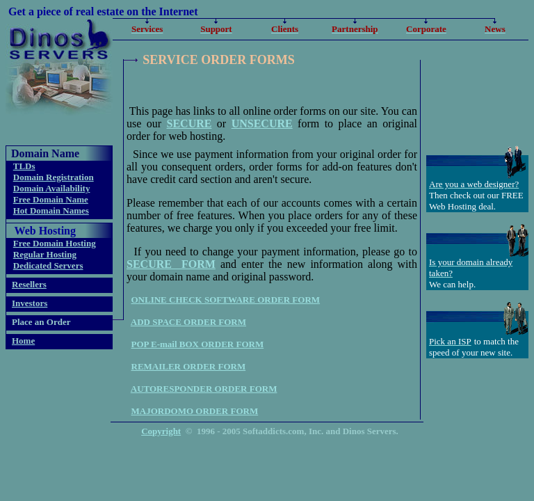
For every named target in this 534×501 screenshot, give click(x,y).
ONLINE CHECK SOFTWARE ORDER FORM (226, 299)
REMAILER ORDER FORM (188, 366)
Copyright (161, 431)
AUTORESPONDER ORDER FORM (204, 388)
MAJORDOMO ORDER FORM (195, 411)
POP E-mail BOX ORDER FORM (197, 344)
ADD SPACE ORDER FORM (188, 322)
